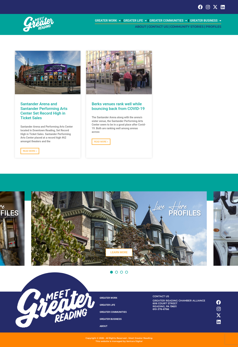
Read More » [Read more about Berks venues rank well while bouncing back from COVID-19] (101, 141)
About (140, 26)
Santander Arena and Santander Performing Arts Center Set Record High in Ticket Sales (43, 111)
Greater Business (205, 21)
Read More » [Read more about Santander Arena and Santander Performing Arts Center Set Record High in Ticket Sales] (30, 151)
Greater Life (135, 21)
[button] (111, 272)
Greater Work (107, 21)
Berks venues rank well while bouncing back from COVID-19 (118, 106)
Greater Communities (168, 21)
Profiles (213, 26)
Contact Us (158, 26)
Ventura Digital (134, 341)
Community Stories (187, 26)
